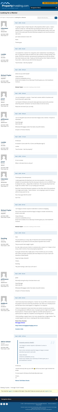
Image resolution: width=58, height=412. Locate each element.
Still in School (5, 342)
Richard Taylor (6, 75)
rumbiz (3, 54)
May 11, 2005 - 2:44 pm (20, 22)
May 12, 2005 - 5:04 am (20, 173)
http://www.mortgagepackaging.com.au (26, 325)
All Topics (2, 17)
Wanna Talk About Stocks (22, 380)
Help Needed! (10, 17)
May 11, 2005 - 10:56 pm (20, 113)
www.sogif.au (49, 409)
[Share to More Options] (7, 404)
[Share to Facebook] (1, 404)
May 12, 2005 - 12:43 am (20, 156)
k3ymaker (4, 28)
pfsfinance (4, 119)
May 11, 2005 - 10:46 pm (20, 93)
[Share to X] (4, 404)
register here (48, 391)
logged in (10, 391)
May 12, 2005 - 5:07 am (20, 204)
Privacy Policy (38, 404)
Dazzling (4, 238)
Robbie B (4, 303)
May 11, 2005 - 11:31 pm (20, 136)
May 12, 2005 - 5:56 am (20, 273)
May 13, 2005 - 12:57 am (20, 336)
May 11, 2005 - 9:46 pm (20, 48)
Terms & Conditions (52, 403)
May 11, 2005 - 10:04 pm (20, 69)
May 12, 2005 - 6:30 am (20, 297)
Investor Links (19, 329)
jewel (3, 99)
